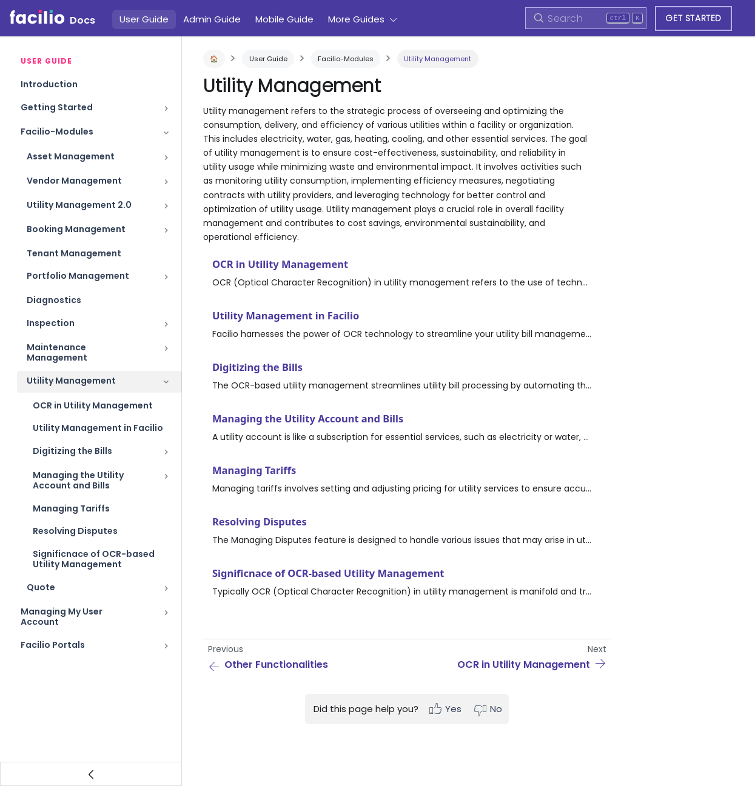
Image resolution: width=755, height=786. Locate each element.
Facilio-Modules (57, 131)
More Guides (356, 19)
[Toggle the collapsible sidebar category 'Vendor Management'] (166, 182)
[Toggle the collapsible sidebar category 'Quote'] (166, 588)
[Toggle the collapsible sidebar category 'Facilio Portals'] (166, 646)
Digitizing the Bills (72, 451)
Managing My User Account (61, 616)
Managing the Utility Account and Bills (78, 480)
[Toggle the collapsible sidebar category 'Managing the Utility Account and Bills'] (166, 480)
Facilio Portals (53, 645)
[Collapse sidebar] (91, 774)
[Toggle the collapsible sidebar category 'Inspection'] (166, 324)
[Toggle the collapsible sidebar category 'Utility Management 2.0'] (166, 206)
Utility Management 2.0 (79, 205)
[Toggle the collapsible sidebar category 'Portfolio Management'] (166, 277)
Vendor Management (74, 181)
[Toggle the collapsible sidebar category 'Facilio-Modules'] (166, 133)
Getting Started (57, 107)
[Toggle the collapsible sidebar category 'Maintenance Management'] (166, 353)
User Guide (144, 19)
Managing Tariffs (71, 508)
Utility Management (71, 381)
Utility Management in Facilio (98, 428)
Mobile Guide (284, 19)
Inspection (51, 323)
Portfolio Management (78, 276)
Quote (41, 587)
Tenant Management (74, 253)
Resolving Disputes (75, 531)
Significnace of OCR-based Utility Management (94, 559)
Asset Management (71, 156)
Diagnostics (54, 300)
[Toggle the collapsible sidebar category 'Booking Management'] (166, 230)
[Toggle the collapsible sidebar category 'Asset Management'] (166, 157)
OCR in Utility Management (93, 405)
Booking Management (76, 229)
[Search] (585, 17)
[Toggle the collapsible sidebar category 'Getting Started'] (166, 108)
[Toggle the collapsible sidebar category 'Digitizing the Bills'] (166, 452)
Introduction (49, 84)
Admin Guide (212, 19)
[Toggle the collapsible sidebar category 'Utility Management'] (166, 382)
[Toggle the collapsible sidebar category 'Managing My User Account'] (166, 617)
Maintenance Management (57, 352)
